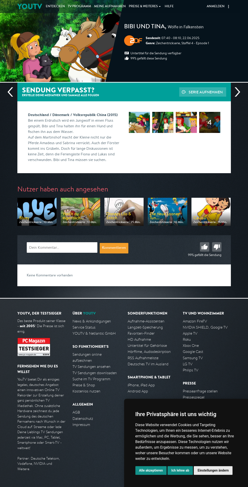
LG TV (187, 364)
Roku (187, 339)
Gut (204, 247)
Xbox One (191, 345)
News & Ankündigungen (91, 321)
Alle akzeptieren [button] (151, 470)
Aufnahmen (110, 6)
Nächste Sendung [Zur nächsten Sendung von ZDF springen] (235, 92)
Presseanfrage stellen (200, 391)
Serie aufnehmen (206, 92)
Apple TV (190, 333)
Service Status (83, 327)
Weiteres (143, 6)
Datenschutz (82, 418)
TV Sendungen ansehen (91, 366)
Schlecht (216, 247)
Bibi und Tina (144, 27)
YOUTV (29, 6)
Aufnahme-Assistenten (146, 321)
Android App (138, 391)
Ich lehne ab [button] (180, 470)
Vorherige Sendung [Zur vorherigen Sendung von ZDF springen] (12, 92)
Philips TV (190, 370)
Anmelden (216, 6)
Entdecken (55, 6)
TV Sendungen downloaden (94, 372)
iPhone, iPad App (141, 385)
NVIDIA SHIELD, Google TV (205, 327)
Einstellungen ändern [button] (213, 470)
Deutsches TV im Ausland (148, 364)
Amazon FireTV (195, 321)
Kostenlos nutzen (86, 391)
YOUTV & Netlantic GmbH (94, 333)
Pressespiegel (194, 397)
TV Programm (79, 6)
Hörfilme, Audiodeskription (149, 351)
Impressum (81, 424)
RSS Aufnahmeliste (143, 357)
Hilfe (169, 6)
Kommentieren (114, 248)
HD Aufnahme (139, 339)
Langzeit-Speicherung (145, 327)
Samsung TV (193, 357)
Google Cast (193, 351)
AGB (76, 412)
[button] (228, 6)
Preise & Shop (83, 385)
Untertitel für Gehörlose (147, 345)
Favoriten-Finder (141, 333)
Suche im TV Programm (91, 379)
